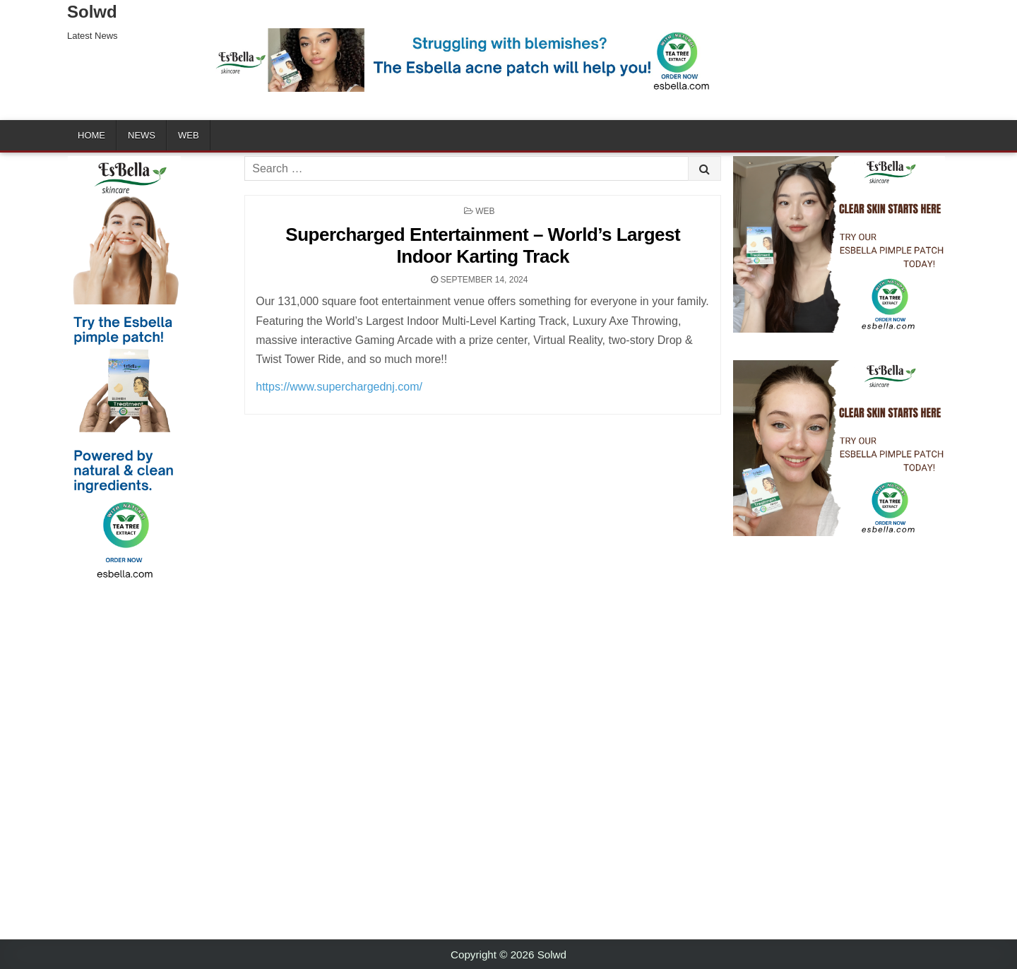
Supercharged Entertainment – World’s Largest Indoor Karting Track (482, 245)
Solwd (92, 11)
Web (188, 135)
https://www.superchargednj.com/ (339, 387)
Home (91, 135)
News (141, 135)
